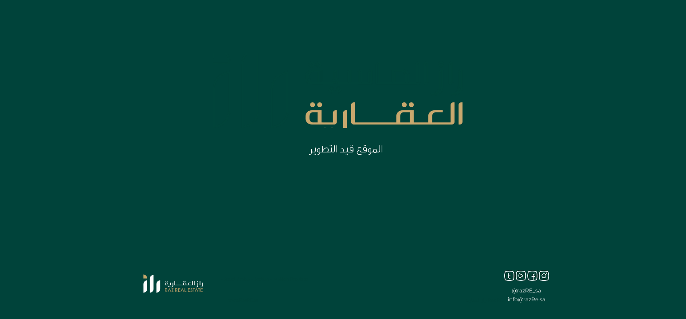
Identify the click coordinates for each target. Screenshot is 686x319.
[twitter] (509, 275)
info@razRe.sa (526, 299)
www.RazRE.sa (243, 300)
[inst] (543, 275)
